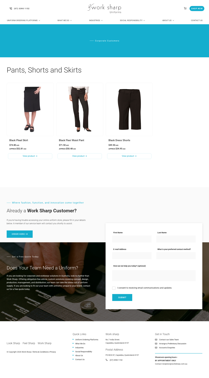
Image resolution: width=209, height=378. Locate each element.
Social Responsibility (131, 20)
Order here (13, 232)
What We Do (63, 20)
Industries (94, 20)
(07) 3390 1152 (11, 8)
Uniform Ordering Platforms (22, 20)
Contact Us (197, 20)
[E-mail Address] (132, 255)
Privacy (53, 352)
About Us (167, 20)
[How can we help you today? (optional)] (154, 275)
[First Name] (132, 239)
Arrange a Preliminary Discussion (172, 344)
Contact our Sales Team (169, 340)
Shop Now (195, 8)
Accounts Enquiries (167, 348)
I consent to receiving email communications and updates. (144, 288)
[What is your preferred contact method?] (176, 255)
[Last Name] (176, 239)
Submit (122, 297)
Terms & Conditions (41, 352)
